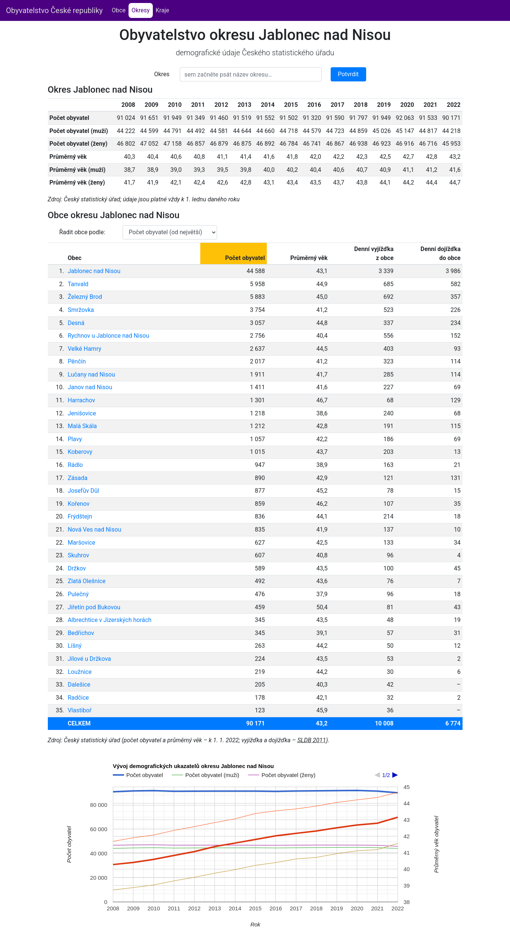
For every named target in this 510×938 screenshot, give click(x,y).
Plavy (75, 439)
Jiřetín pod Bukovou (94, 607)
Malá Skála (82, 426)
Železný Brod (85, 296)
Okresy (142, 10)
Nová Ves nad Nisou (94, 529)
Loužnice (80, 671)
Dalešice (79, 684)
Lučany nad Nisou (91, 374)
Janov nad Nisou (90, 387)
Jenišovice (82, 413)
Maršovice (81, 542)
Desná (76, 322)
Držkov (77, 568)
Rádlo (75, 464)
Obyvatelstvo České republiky (54, 10)
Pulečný (78, 594)
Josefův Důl (83, 490)
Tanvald (78, 284)
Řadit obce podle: (82, 232)
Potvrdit (348, 74)
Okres (161, 74)
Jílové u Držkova (89, 658)
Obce (119, 10)
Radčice (78, 697)
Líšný (74, 645)
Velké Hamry (84, 348)
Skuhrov (78, 555)
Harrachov (81, 400)
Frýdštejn (80, 516)
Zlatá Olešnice (86, 581)
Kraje (162, 10)
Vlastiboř (80, 710)
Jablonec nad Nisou (94, 271)
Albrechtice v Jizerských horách (109, 619)
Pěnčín (77, 361)
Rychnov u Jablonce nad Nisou (108, 335)
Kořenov (78, 503)
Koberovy (80, 451)
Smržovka (81, 309)
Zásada (77, 478)
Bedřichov (81, 633)
